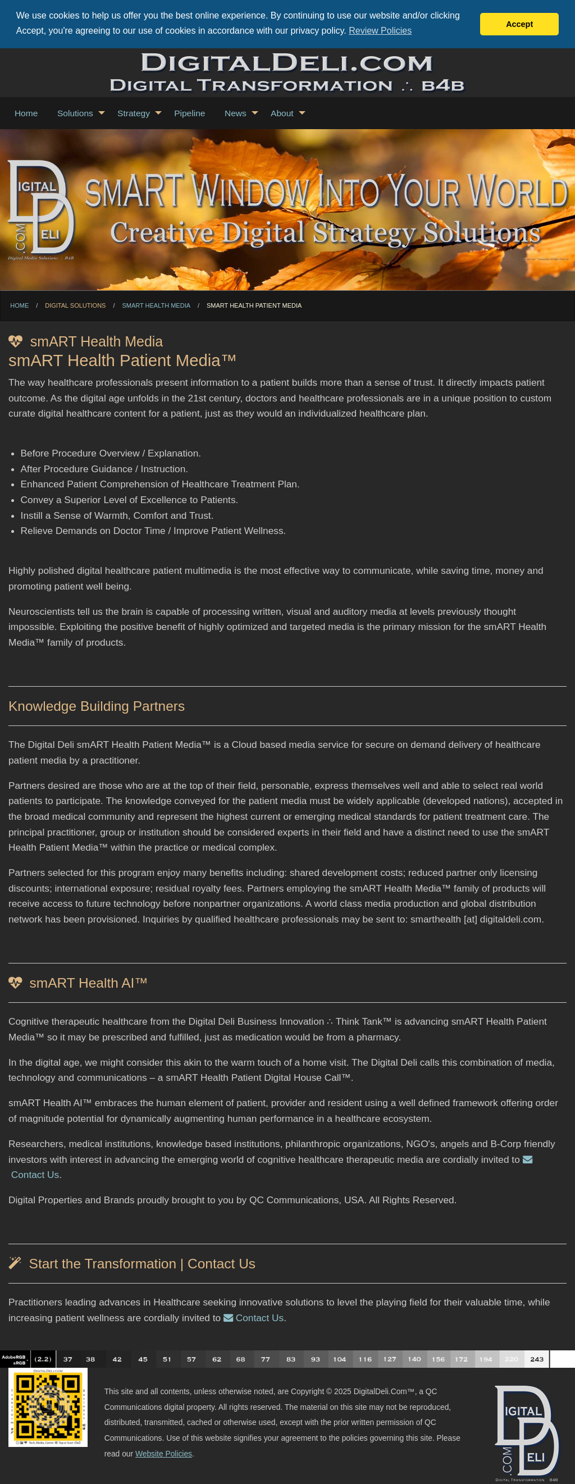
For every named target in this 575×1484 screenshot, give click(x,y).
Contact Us (253, 1317)
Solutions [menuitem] (75, 112)
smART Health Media (156, 305)
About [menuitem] (282, 112)
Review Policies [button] (380, 30)
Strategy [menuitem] (133, 112)
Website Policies (163, 1453)
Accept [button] (519, 24)
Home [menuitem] (26, 112)
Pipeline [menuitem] (189, 112)
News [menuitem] (236, 112)
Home (19, 305)
